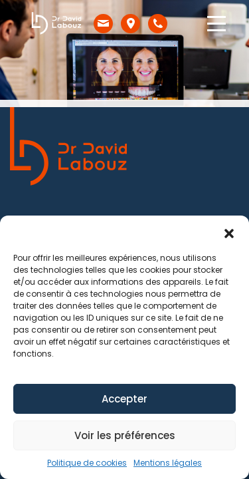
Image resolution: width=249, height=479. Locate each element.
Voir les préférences (124, 435)
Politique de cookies (87, 462)
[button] (229, 232)
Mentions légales (167, 462)
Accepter (124, 399)
